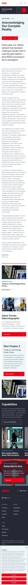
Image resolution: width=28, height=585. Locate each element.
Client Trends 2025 (7, 9)
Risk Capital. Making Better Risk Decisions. (10, 454)
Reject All (14, 579)
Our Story (4, 508)
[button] (14, 374)
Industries (16, 511)
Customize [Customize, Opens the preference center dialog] (14, 575)
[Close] (26, 547)
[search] (21, 3)
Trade (3, 526)
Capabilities (16, 508)
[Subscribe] (14, 480)
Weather (4, 532)
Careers (4, 511)
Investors (4, 514)
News (3, 517)
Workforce (5, 535)
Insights (15, 514)
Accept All (14, 582)
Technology (5, 529)
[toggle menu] (25, 3)
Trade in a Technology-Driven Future (13, 284)
